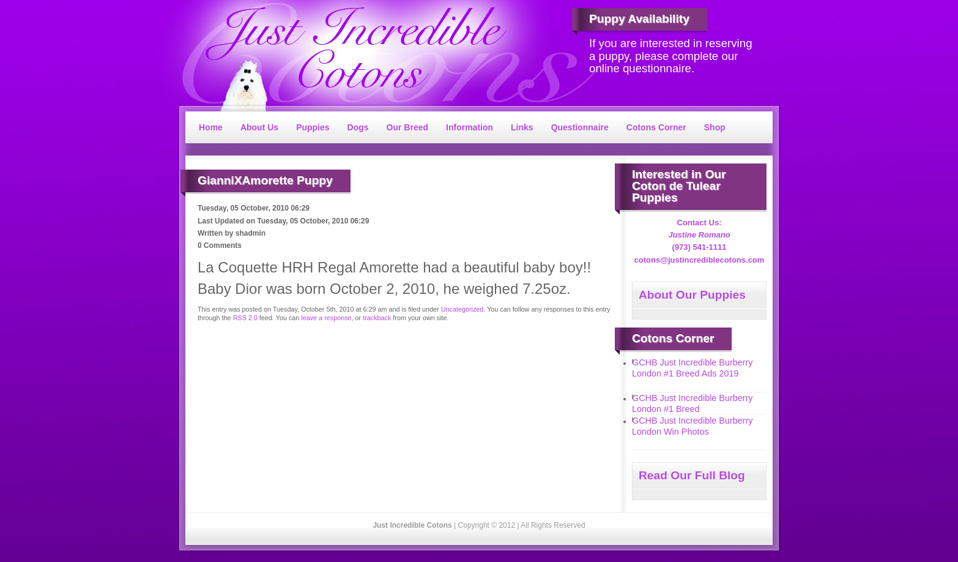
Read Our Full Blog (692, 475)
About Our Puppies (692, 294)
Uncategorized (462, 309)
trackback (377, 317)
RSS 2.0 (245, 317)
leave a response (326, 317)
